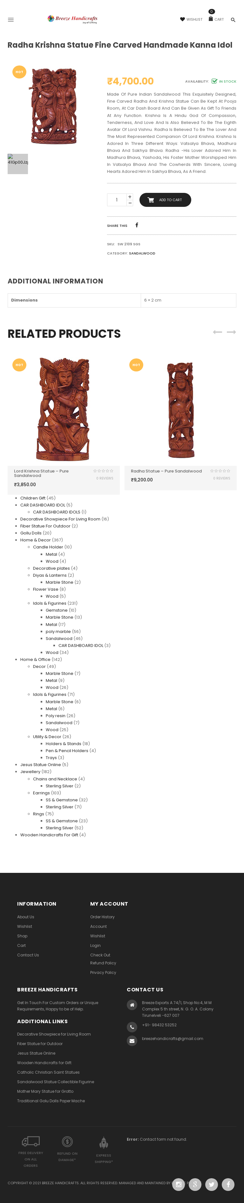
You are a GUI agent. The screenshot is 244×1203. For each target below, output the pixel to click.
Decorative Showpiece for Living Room (54, 1034)
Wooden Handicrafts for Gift (44, 1062)
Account (98, 926)
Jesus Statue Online (36, 1053)
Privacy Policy (103, 972)
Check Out (100, 955)
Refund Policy (103, 963)
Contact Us (28, 955)
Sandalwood (142, 253)
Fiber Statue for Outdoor (40, 1043)
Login (95, 945)
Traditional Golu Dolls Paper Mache (51, 1101)
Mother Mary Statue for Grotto (45, 1091)
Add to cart (170, 199)
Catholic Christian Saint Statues (48, 1072)
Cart (216, 19)
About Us (25, 917)
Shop (22, 936)
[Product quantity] (116, 200)
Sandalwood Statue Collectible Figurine (55, 1081)
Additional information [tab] (55, 281)
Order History (102, 917)
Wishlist (191, 19)
